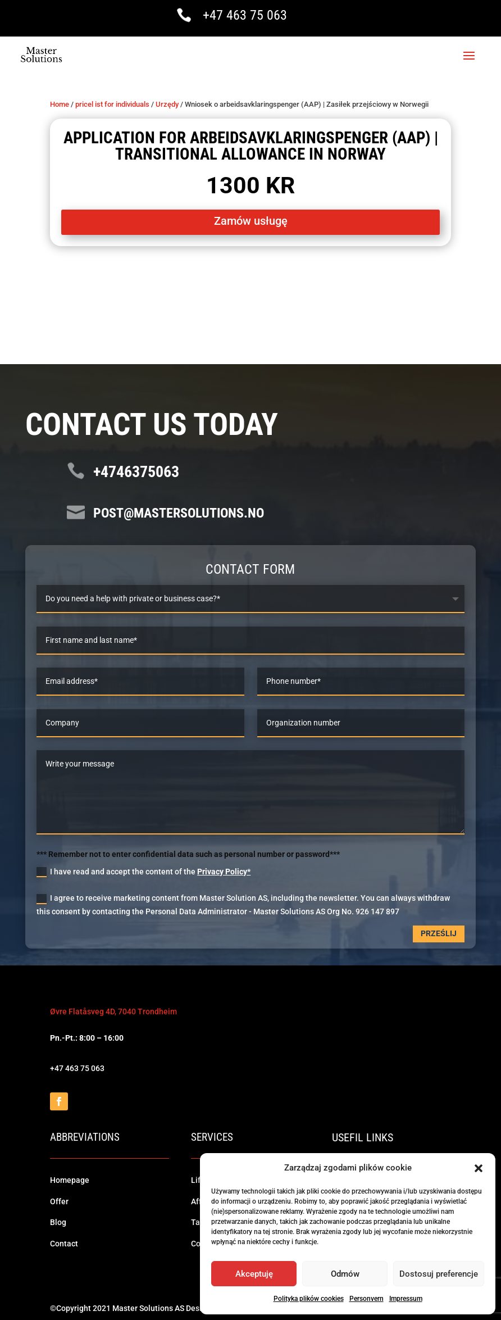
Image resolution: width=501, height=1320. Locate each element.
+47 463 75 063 (245, 15)
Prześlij (439, 932)
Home (59, 103)
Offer (59, 1200)
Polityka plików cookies (309, 1299)
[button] (478, 1168)
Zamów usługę (251, 219)
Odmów (345, 1274)
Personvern (366, 1299)
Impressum (405, 1299)
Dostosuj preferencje (438, 1274)
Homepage (69, 1178)
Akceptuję (254, 1274)
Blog (58, 1221)
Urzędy (167, 103)
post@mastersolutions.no (178, 511)
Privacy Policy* (223, 870)
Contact (64, 1242)
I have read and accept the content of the (143, 871)
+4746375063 (136, 470)
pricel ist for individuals (112, 103)
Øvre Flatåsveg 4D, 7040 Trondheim (113, 1010)
